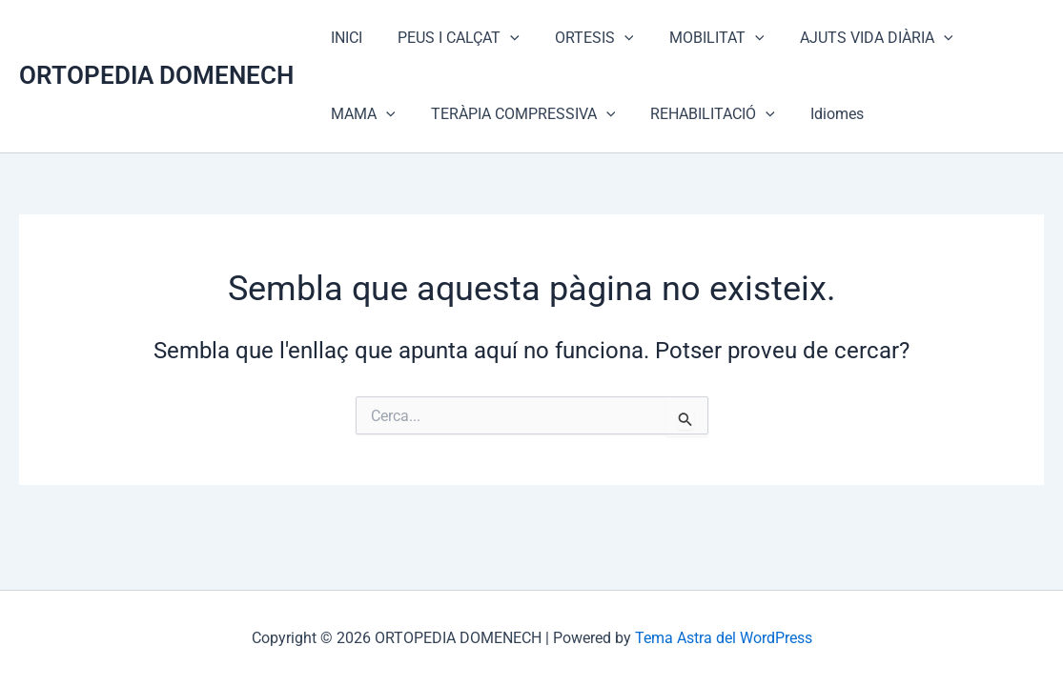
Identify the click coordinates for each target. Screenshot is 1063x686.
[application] (502, 38)
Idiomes (724, 114)
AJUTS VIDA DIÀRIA (853, 38)
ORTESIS (582, 38)
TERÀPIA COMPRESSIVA (420, 114)
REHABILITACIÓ (605, 114)
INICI (343, 38)
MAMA (992, 38)
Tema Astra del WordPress (723, 638)
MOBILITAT (698, 38)
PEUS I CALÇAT (451, 38)
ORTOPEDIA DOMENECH (156, 75)
